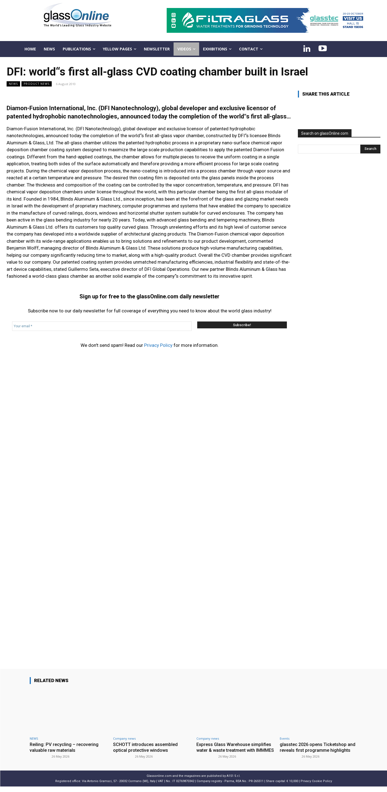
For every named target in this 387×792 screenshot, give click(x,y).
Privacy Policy (158, 345)
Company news (124, 738)
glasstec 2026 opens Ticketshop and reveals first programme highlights (315, 750)
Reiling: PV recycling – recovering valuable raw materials (65, 747)
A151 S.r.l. (233, 781)
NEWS (13, 84)
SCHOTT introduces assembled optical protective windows (147, 747)
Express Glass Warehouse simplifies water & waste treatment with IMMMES (234, 750)
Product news (36, 84)
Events (284, 738)
